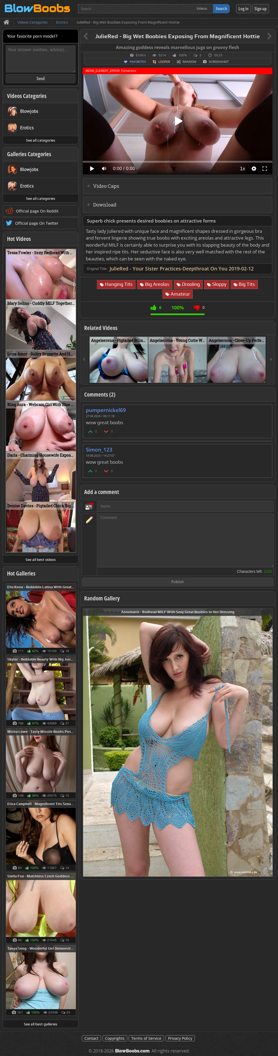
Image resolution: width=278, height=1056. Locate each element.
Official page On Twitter (36, 223)
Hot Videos (19, 239)
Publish (177, 582)
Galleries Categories (29, 154)
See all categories (40, 140)
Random (189, 62)
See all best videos (40, 559)
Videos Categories (27, 96)
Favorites (138, 62)
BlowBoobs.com (132, 1051)
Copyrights (115, 1038)
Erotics (141, 55)
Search (221, 8)
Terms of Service (146, 1038)
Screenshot (219, 62)
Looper (164, 62)
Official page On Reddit (37, 211)
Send (41, 78)
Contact (91, 1038)
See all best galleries (40, 1024)
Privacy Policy (180, 1038)
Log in (243, 9)
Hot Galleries (21, 573)
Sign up (260, 9)
